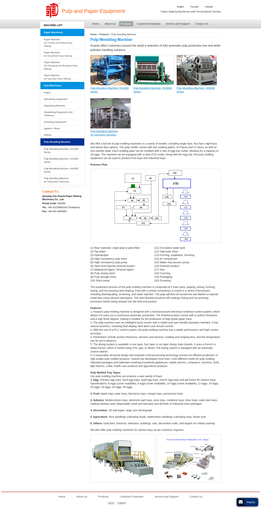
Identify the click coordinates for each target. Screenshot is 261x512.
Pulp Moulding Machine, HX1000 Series (109, 90)
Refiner (47, 135)
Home (61, 496)
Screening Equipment (55, 122)
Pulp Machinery (52, 85)
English (180, 6)
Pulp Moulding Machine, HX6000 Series (196, 90)
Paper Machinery (53, 32)
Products (103, 496)
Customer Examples (132, 496)
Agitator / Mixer (52, 128)
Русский (194, 6)
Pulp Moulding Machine (110, 133)
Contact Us (50, 191)
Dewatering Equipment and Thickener (58, 114)
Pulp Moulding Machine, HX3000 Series (152, 90)
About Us (81, 496)
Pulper (47, 92)
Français (209, 6)
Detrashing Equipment (55, 99)
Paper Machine (62, 43)
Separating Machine (54, 105)
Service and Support (167, 496)
